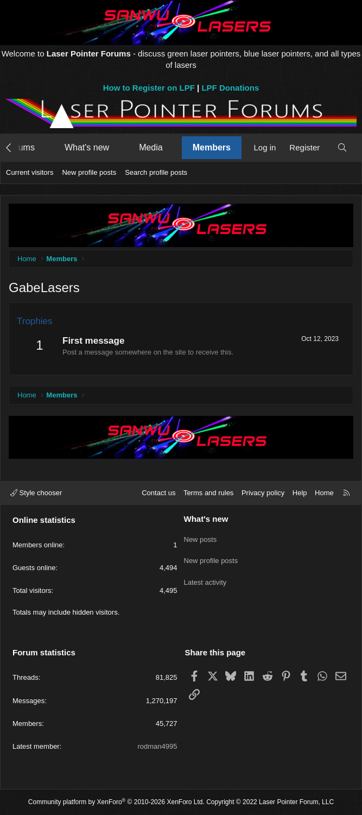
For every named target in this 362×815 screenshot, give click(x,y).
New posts (200, 537)
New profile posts (89, 172)
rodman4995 (157, 746)
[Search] (342, 147)
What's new (87, 147)
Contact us (158, 493)
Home (324, 493)
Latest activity (205, 576)
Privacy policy (263, 493)
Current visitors (29, 172)
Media (151, 147)
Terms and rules (208, 493)
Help (300, 493)
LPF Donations (230, 87)
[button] (45, 147)
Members (212, 147)
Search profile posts (156, 172)
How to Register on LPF (149, 87)
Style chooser (36, 493)
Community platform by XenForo (116, 802)
